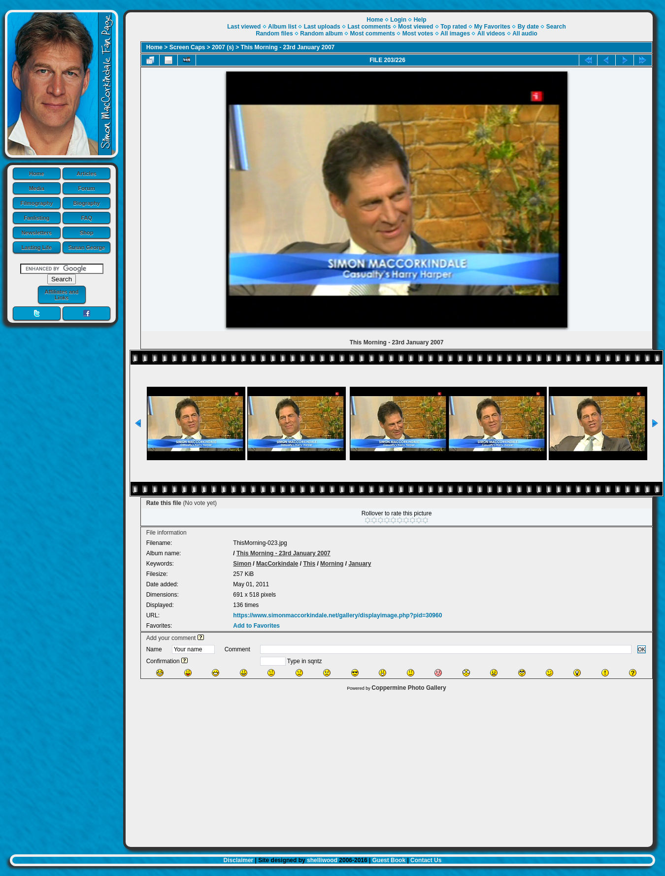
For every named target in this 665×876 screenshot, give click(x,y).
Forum (86, 188)
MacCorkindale (277, 563)
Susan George (86, 247)
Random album (321, 33)
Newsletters (36, 233)
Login (398, 19)
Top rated (453, 26)
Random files (274, 33)
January (359, 563)
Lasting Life (36, 247)
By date (528, 26)
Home (36, 173)
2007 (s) (223, 47)
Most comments (372, 33)
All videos (491, 33)
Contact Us (425, 860)
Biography (86, 203)
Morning (331, 563)
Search (556, 26)
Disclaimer (239, 860)
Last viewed (244, 26)
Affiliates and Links (61, 295)
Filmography (36, 203)
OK (642, 649)
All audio (524, 33)
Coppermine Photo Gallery (408, 687)
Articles (87, 173)
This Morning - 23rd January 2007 (288, 47)
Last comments (369, 26)
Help (420, 19)
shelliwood (322, 860)
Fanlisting (36, 218)
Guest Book (388, 860)
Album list (282, 26)
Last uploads (322, 26)
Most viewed (415, 26)
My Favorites (492, 26)
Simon (242, 563)
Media (36, 188)
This (309, 563)
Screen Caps (187, 47)
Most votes (417, 33)
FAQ (86, 218)
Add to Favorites (256, 625)
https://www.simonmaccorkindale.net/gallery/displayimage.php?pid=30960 (337, 615)
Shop (87, 233)
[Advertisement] (389, 767)
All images (455, 33)
